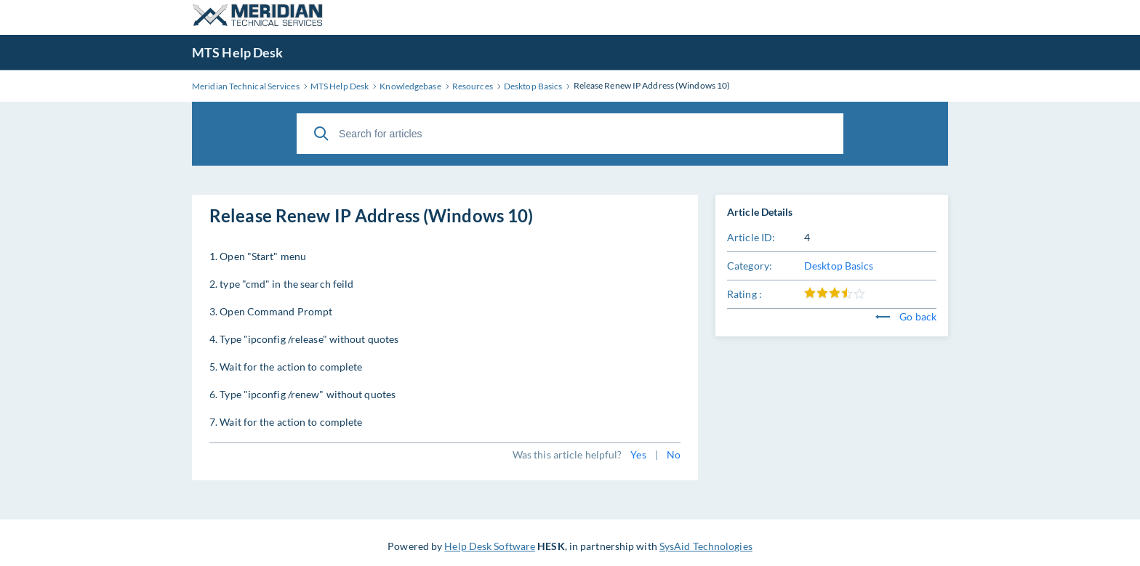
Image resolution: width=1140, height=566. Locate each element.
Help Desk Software (489, 546)
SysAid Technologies (705, 546)
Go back (905, 316)
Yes (638, 454)
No (674, 454)
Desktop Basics (838, 265)
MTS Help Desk (237, 52)
